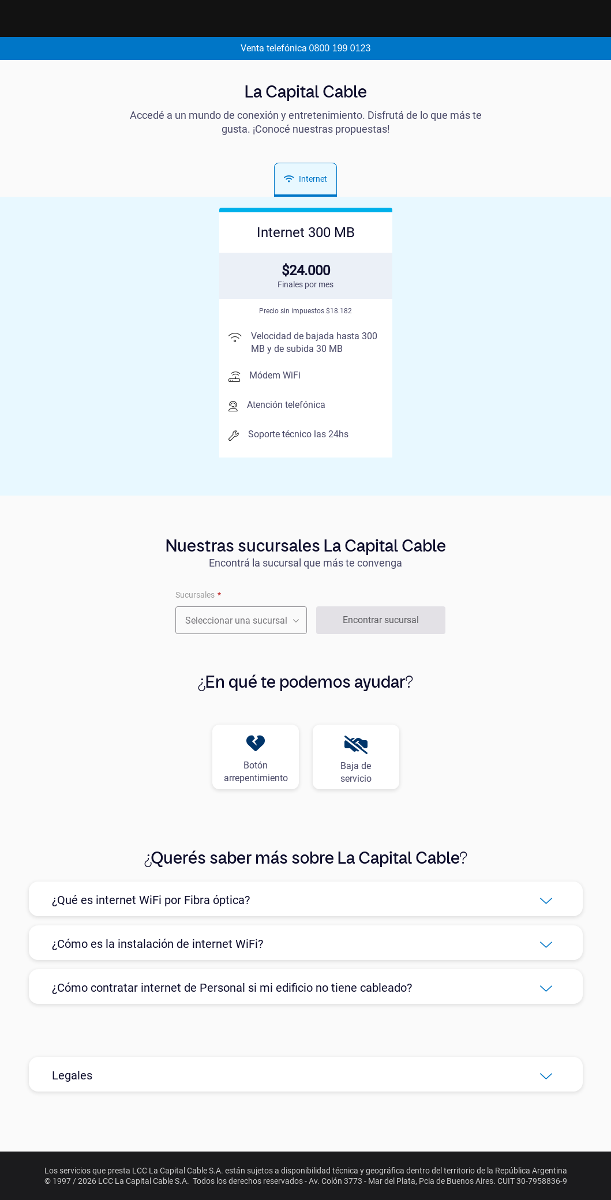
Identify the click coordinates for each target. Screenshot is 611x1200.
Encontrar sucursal (381, 619)
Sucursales (195, 594)
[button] (306, 899)
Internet (305, 178)
